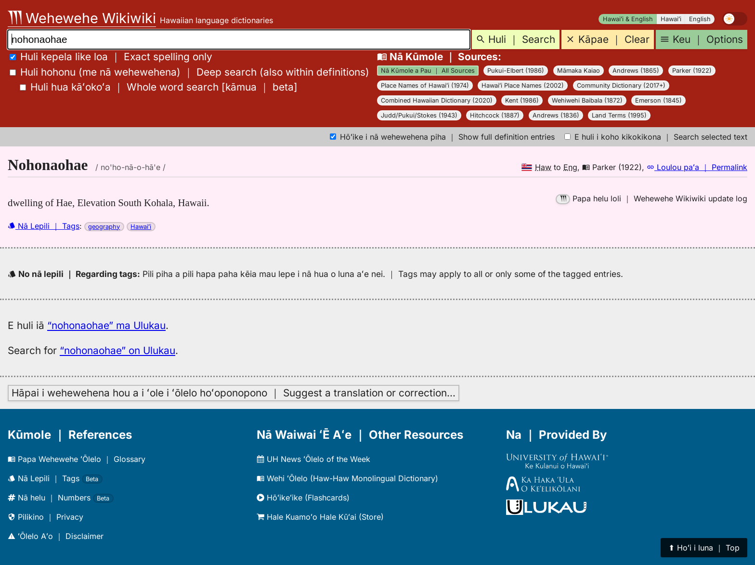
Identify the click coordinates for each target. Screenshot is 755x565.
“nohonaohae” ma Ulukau (106, 325)
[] (159, 87)
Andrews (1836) (556, 115)
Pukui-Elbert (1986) (515, 70)
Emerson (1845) (658, 100)
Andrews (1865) (636, 70)
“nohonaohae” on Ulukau (117, 350)
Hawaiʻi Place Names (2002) (523, 85)
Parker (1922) (692, 70)
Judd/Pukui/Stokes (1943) (419, 115)
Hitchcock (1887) (494, 115)
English (700, 19)
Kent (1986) (522, 100)
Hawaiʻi (671, 19)
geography (104, 226)
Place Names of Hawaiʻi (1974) (425, 85)
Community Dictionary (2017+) (621, 85)
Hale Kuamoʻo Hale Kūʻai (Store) (320, 517)
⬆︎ (704, 547)
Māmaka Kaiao (578, 70)
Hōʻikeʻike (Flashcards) (303, 497)
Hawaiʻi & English (628, 19)
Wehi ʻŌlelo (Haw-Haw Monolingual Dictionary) (347, 478)
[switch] (734, 19)
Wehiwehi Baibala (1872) (587, 100)
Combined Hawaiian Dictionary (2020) (436, 100)
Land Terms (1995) (619, 115)
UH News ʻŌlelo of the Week (313, 459)
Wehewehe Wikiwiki (82, 18)
